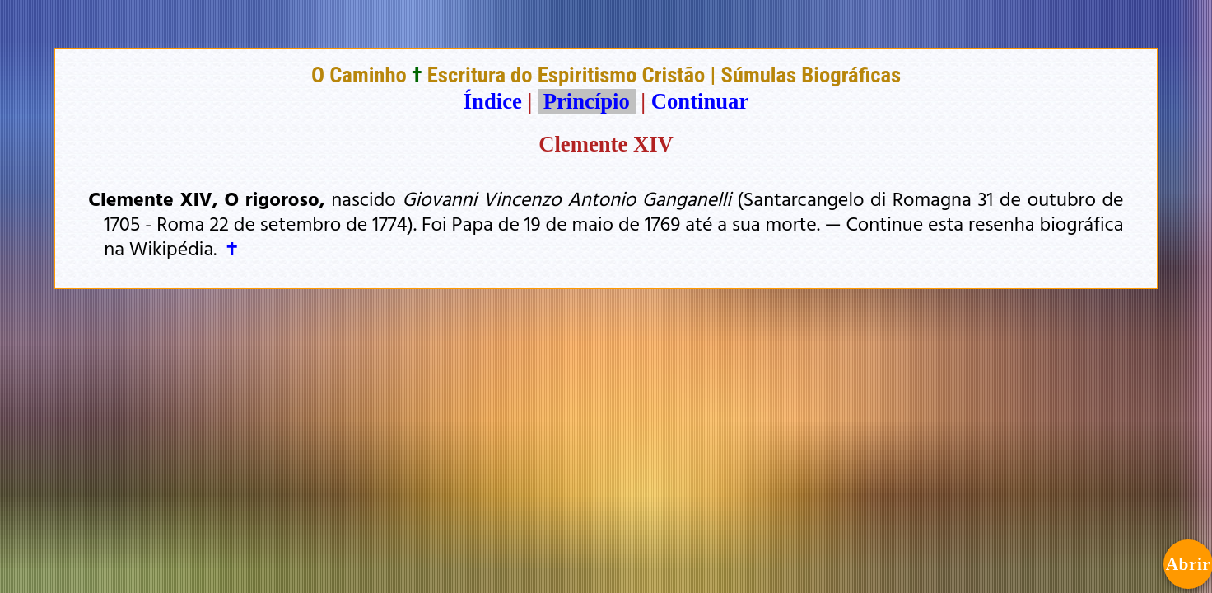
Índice (493, 101)
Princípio (586, 101)
